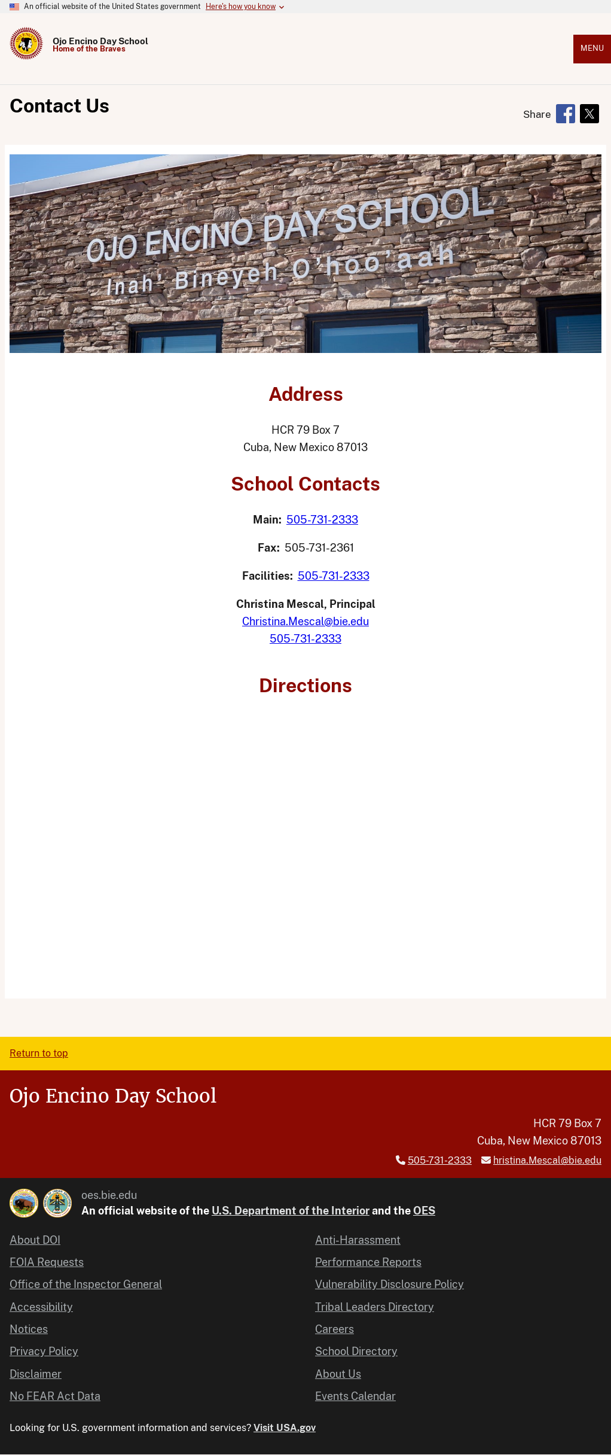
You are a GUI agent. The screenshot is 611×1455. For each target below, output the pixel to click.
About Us (338, 1374)
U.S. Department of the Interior (290, 1210)
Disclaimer (36, 1374)
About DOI (35, 1240)
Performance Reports (368, 1262)
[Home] (26, 56)
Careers (334, 1329)
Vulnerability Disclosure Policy (389, 1284)
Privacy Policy (44, 1351)
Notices (29, 1329)
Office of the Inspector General (86, 1284)
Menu (592, 48)
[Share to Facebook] (565, 113)
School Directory (356, 1351)
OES (424, 1210)
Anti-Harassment (358, 1240)
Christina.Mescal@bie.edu (305, 621)
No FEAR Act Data (55, 1396)
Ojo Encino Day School (100, 41)
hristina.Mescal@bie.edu (547, 1160)
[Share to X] (589, 113)
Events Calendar (355, 1396)
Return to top (39, 1053)
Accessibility (41, 1307)
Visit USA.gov (284, 1427)
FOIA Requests (47, 1262)
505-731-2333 (322, 519)
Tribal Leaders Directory (374, 1307)
